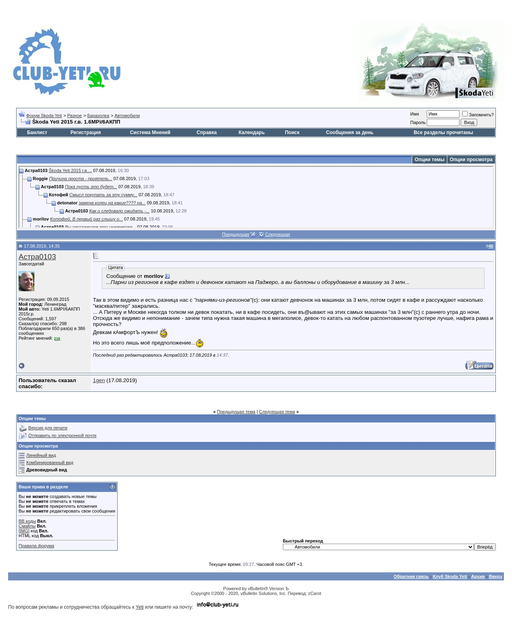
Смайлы (27, 525)
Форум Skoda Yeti (44, 115)
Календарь (252, 132)
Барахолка (98, 115)
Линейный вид (41, 455)
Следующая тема (277, 411)
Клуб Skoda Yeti (450, 576)
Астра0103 (37, 256)
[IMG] (24, 530)
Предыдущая (235, 234)
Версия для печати (47, 427)
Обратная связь (411, 576)
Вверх (495, 576)
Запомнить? (478, 114)
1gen (99, 380)
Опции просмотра (471, 159)
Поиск (292, 132)
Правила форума (36, 545)
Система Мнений (150, 132)
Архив (478, 576)
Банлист (37, 132)
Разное (74, 115)
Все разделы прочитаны (443, 132)
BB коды (27, 521)
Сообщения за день (349, 132)
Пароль (418, 122)
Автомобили (127, 115)
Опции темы (430, 159)
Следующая (277, 234)
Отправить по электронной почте (62, 435)
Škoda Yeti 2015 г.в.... (70, 170)
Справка (206, 132)
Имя (414, 113)
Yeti (140, 607)
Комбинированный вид (49, 462)
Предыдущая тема (236, 411)
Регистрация (85, 132)
